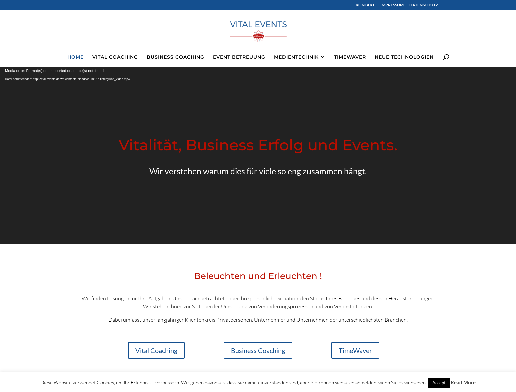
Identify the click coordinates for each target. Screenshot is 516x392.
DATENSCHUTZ (423, 5)
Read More (463, 382)
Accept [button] (439, 382)
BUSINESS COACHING (175, 57)
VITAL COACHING (115, 57)
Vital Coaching (156, 350)
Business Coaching (258, 350)
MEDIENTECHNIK (296, 57)
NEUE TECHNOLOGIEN (404, 57)
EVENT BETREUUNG (239, 57)
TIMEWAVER (350, 57)
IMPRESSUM (392, 5)
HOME (75, 57)
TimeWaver (355, 350)
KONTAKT (365, 5)
